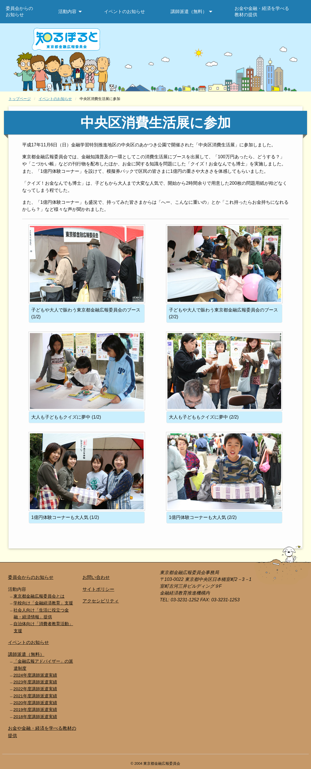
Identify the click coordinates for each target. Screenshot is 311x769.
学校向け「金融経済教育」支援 (43, 602)
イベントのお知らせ (55, 99)
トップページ (20, 99)
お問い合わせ (96, 577)
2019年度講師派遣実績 (35, 709)
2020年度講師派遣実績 (35, 702)
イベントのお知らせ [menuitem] (124, 11)
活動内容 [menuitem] (67, 11)
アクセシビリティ (100, 600)
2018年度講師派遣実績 (35, 716)
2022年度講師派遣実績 (35, 688)
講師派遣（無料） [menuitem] (189, 11)
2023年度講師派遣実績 (35, 681)
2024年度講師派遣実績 (35, 675)
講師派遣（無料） (26, 654)
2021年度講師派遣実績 (35, 695)
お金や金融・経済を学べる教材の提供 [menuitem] (262, 11)
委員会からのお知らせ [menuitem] (19, 11)
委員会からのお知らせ (30, 577)
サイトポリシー (98, 589)
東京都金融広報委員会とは (39, 596)
